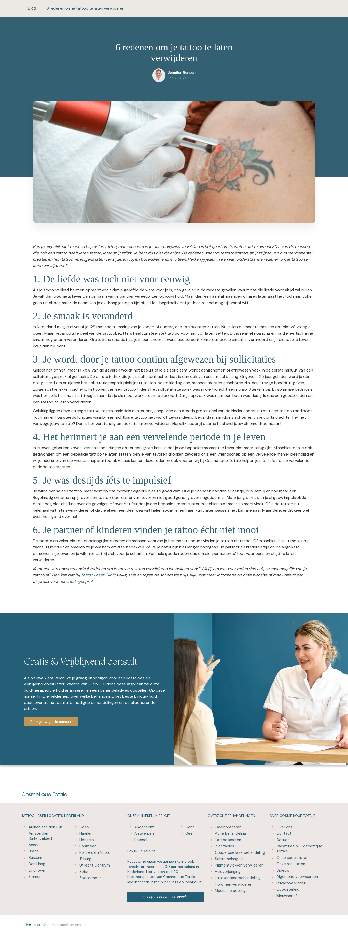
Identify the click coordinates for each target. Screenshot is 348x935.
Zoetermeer (90, 878)
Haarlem (86, 833)
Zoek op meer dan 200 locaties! (165, 897)
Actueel (283, 839)
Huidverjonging (228, 871)
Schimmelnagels (229, 858)
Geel (189, 833)
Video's (282, 870)
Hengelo (86, 839)
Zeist (84, 871)
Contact (283, 833)
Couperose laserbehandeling (240, 852)
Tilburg (85, 858)
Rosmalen (87, 846)
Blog (32, 8)
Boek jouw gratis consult (50, 721)
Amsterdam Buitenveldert (40, 836)
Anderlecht (144, 827)
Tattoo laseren (228, 839)
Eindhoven (37, 870)
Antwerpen (144, 833)
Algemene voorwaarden (297, 876)
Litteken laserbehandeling (237, 878)
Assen (34, 844)
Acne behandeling (230, 833)
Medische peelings (231, 890)
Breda (34, 851)
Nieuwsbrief (286, 895)
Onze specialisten (292, 857)
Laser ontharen (228, 827)
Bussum (35, 857)
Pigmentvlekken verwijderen (239, 865)
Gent (189, 827)
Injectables (224, 846)
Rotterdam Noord (94, 852)
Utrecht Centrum (94, 865)
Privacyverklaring (291, 883)
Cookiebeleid (287, 889)
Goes (84, 827)
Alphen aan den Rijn (45, 827)
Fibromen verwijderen (233, 884)
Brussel (140, 839)
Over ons (284, 827)
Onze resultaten (290, 864)
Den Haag (37, 864)
